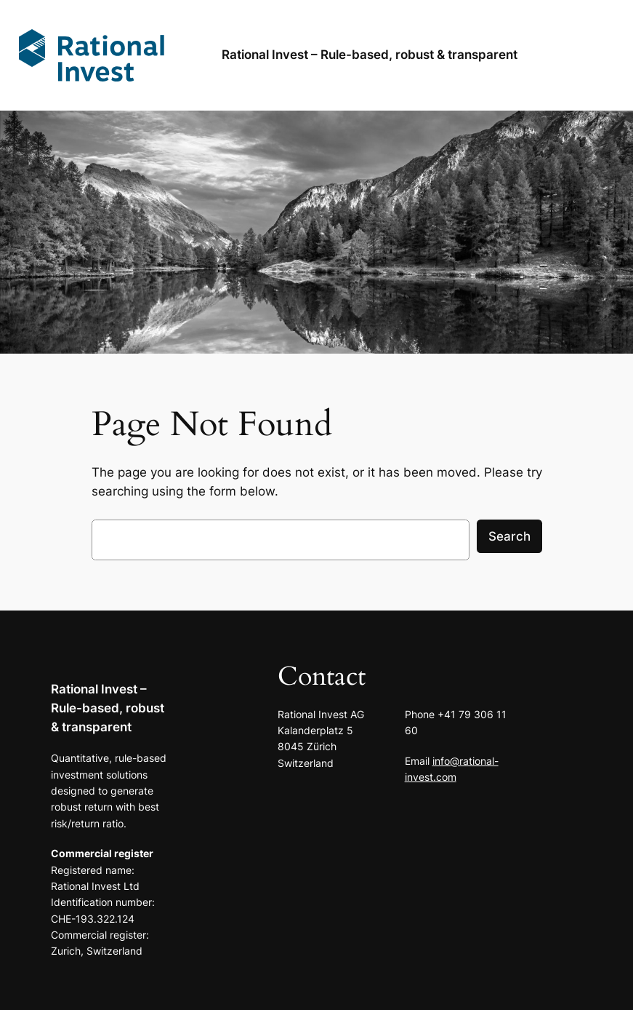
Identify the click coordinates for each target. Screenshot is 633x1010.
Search (509, 536)
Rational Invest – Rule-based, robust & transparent (107, 708)
